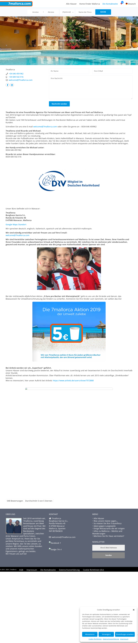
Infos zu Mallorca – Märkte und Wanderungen (107, 532)
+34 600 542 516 (16, 77)
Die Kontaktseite (110, 3)
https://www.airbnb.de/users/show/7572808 (73, 380)
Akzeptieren (89, 634)
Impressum (124, 639)
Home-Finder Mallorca (89, 3)
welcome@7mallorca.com (20, 80)
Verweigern (106, 634)
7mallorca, (28, 521)
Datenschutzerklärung (111, 639)
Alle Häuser (71, 3)
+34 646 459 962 (16, 73)
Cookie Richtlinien (95, 639)
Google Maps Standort (16, 224)
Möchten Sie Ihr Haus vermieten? (109, 536)
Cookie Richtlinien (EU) (93, 570)
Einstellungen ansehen (125, 634)
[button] (134, 610)
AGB (21, 570)
